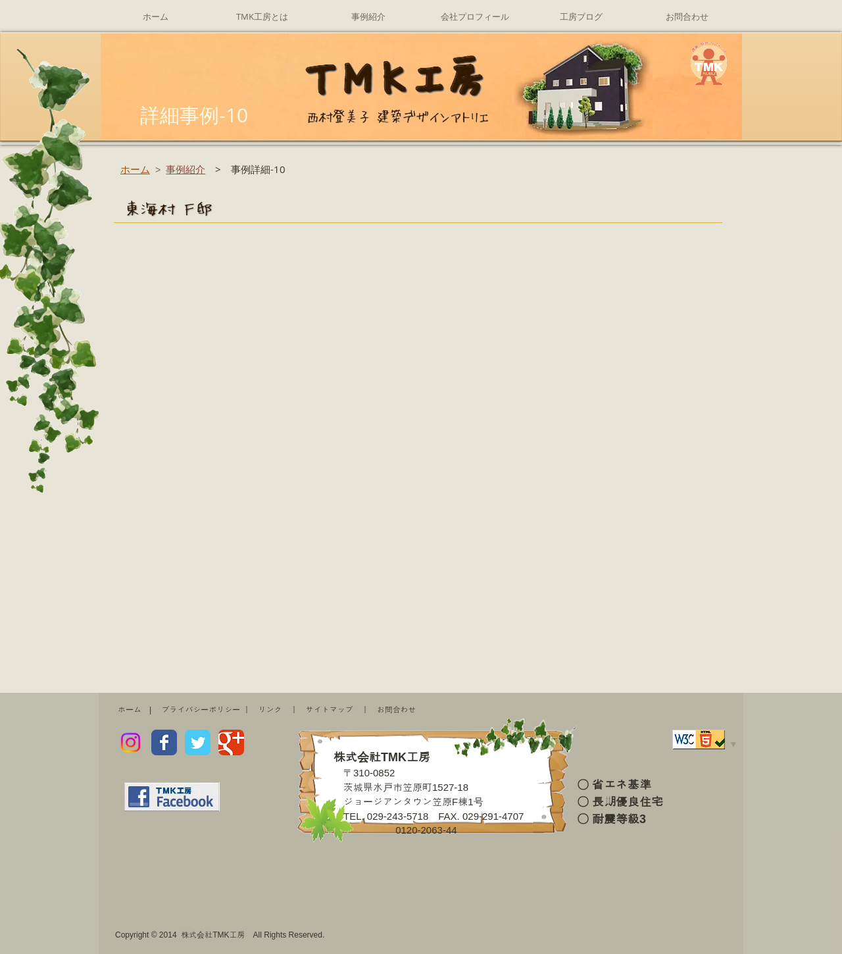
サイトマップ (329, 710)
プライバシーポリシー (200, 710)
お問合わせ (396, 710)
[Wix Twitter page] (197, 742)
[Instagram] (130, 742)
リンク (270, 710)
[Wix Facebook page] (164, 742)
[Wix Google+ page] (231, 742)
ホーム (129, 710)
